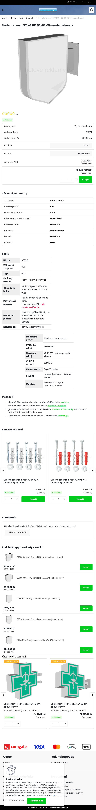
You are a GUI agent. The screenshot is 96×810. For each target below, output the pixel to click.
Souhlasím (36, 800)
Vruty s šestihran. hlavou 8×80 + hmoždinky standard (21, 481)
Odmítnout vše (16, 800)
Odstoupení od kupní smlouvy (68, 793)
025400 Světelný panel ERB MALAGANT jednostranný (40, 640)
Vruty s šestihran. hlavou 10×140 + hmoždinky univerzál (69, 481)
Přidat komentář (17, 532)
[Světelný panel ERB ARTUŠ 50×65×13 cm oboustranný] (48, 69)
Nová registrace (88, 2)
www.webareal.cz (59, 807)
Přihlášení (73, 2)
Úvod (4, 18)
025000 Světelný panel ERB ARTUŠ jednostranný (38, 598)
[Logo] (48, 10)
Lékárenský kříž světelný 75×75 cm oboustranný (22, 705)
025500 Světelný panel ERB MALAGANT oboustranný (40, 578)
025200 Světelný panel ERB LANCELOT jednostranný (40, 619)
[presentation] (3, 470)
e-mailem (57, 409)
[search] (91, 10)
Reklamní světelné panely (22, 18)
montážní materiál (57, 405)
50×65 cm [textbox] (83, 153)
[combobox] (71, 145)
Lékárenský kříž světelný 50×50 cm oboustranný (69, 705)
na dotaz (64, 402)
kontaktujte (63, 415)
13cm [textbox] (85, 145)
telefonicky (68, 409)
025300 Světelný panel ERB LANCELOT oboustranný (40, 557)
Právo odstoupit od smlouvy (67, 789)
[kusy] (67, 179)
